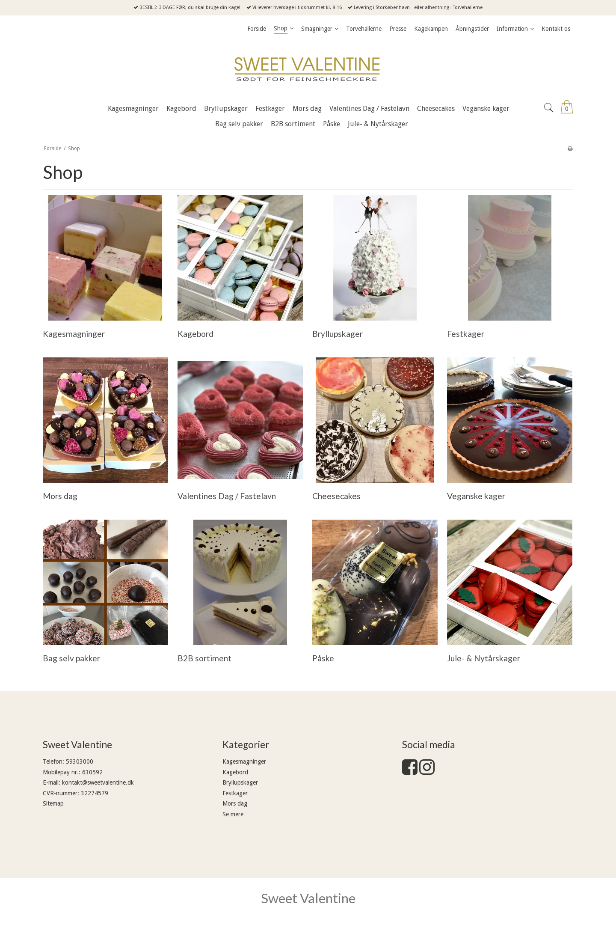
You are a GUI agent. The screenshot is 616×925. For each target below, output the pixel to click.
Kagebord (235, 772)
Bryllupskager (240, 782)
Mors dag (234, 803)
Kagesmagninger (244, 761)
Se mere (232, 814)
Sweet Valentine (308, 898)
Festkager (235, 793)
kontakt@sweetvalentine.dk (98, 782)
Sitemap (53, 803)
